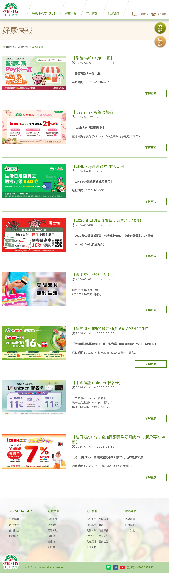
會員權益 (14, 530)
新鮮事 (51, 547)
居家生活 (104, 541)
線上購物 (159, 14)
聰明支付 (53, 524)
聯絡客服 (130, 519)
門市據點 (130, 524)
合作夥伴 (14, 524)
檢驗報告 (14, 536)
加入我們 (130, 530)
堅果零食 (104, 536)
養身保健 (104, 530)
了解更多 (150, 93)
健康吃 (51, 541)
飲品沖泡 (91, 536)
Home (8, 47)
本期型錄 (140, 14)
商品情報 (92, 13)
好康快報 (70, 13)
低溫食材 (104, 524)
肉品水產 (91, 524)
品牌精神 (14, 519)
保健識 (51, 536)
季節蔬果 (104, 519)
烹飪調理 (91, 541)
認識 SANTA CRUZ (43, 13)
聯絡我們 (113, 13)
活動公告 (53, 519)
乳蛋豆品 (91, 530)
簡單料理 (53, 530)
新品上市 (91, 519)
